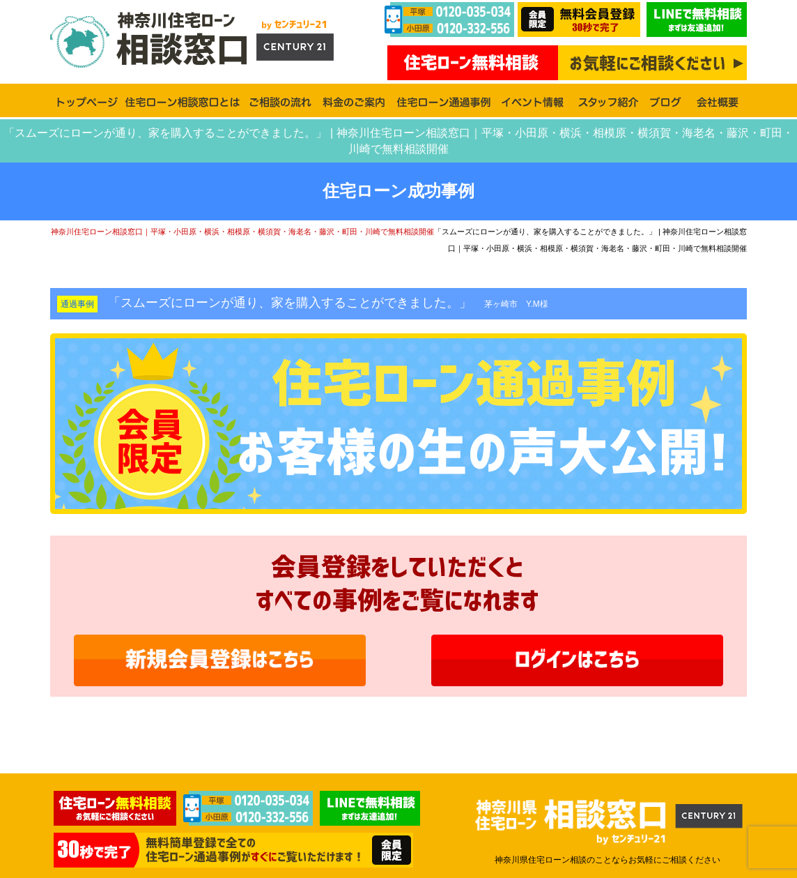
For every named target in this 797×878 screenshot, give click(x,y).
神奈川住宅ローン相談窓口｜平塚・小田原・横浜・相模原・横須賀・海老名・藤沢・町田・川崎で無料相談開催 (242, 231)
